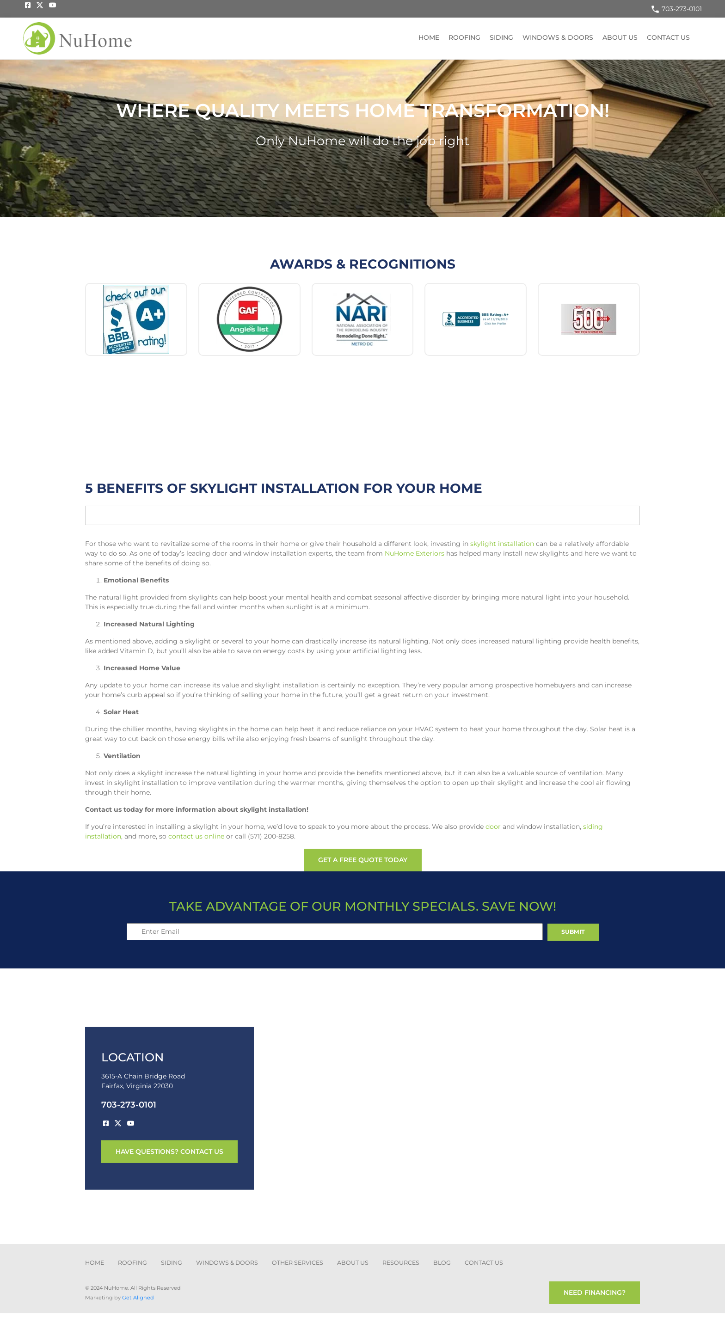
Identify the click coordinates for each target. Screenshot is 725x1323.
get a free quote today (362, 860)
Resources (400, 1262)
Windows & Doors (557, 37)
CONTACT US (484, 1262)
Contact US (668, 37)
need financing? (595, 1292)
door (493, 826)
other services (297, 1262)
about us (353, 1262)
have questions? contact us (169, 1151)
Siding (501, 37)
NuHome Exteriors (414, 553)
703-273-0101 (676, 9)
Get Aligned (138, 1297)
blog (442, 1262)
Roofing (464, 37)
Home (428, 37)
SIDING (171, 1262)
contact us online (196, 836)
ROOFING (132, 1262)
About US (620, 37)
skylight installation (502, 543)
